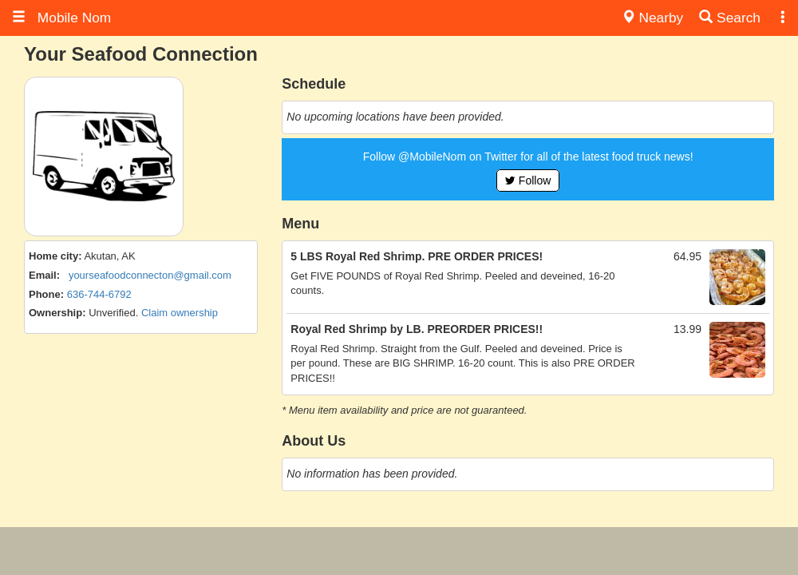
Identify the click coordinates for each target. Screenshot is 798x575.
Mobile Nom (61, 18)
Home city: (55, 256)
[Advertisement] (399, 551)
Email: (44, 275)
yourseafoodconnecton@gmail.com (150, 275)
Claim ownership (179, 313)
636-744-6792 (99, 294)
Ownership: (57, 313)
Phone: (46, 294)
